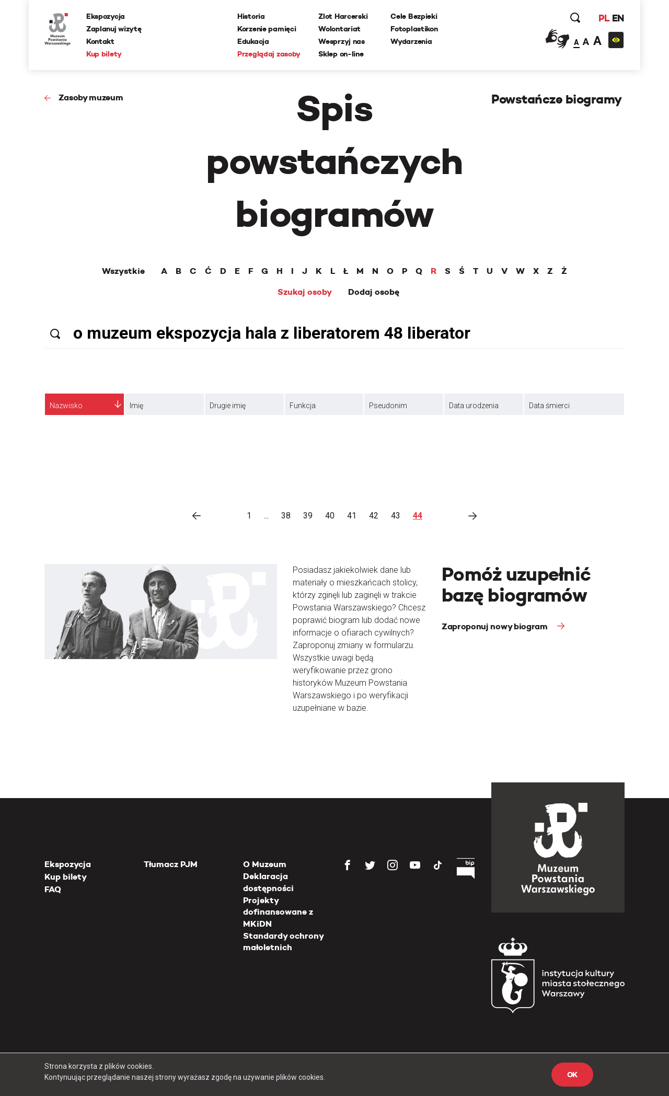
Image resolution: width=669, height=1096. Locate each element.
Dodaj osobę (373, 292)
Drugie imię (228, 405)
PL (603, 18)
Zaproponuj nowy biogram (495, 626)
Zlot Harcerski (342, 16)
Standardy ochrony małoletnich (283, 941)
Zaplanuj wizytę (114, 28)
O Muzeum (264, 864)
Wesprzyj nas (341, 41)
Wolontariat (339, 28)
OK (572, 1074)
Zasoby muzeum (91, 97)
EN (618, 18)
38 (286, 516)
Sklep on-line (340, 54)
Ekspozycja (105, 16)
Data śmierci (549, 405)
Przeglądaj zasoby (269, 54)
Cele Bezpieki (413, 16)
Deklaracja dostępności (268, 882)
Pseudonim (388, 405)
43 (395, 516)
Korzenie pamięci (266, 28)
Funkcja (303, 405)
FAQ (52, 889)
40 (329, 516)
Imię (136, 405)
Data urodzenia (474, 405)
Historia (251, 16)
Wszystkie (123, 271)
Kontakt (100, 41)
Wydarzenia (411, 41)
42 (373, 516)
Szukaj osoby (305, 292)
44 (417, 516)
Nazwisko (66, 405)
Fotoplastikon (413, 28)
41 (351, 516)
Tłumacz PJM (171, 864)
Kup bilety (104, 54)
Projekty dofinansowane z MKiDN (278, 912)
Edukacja (253, 41)
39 (308, 516)
